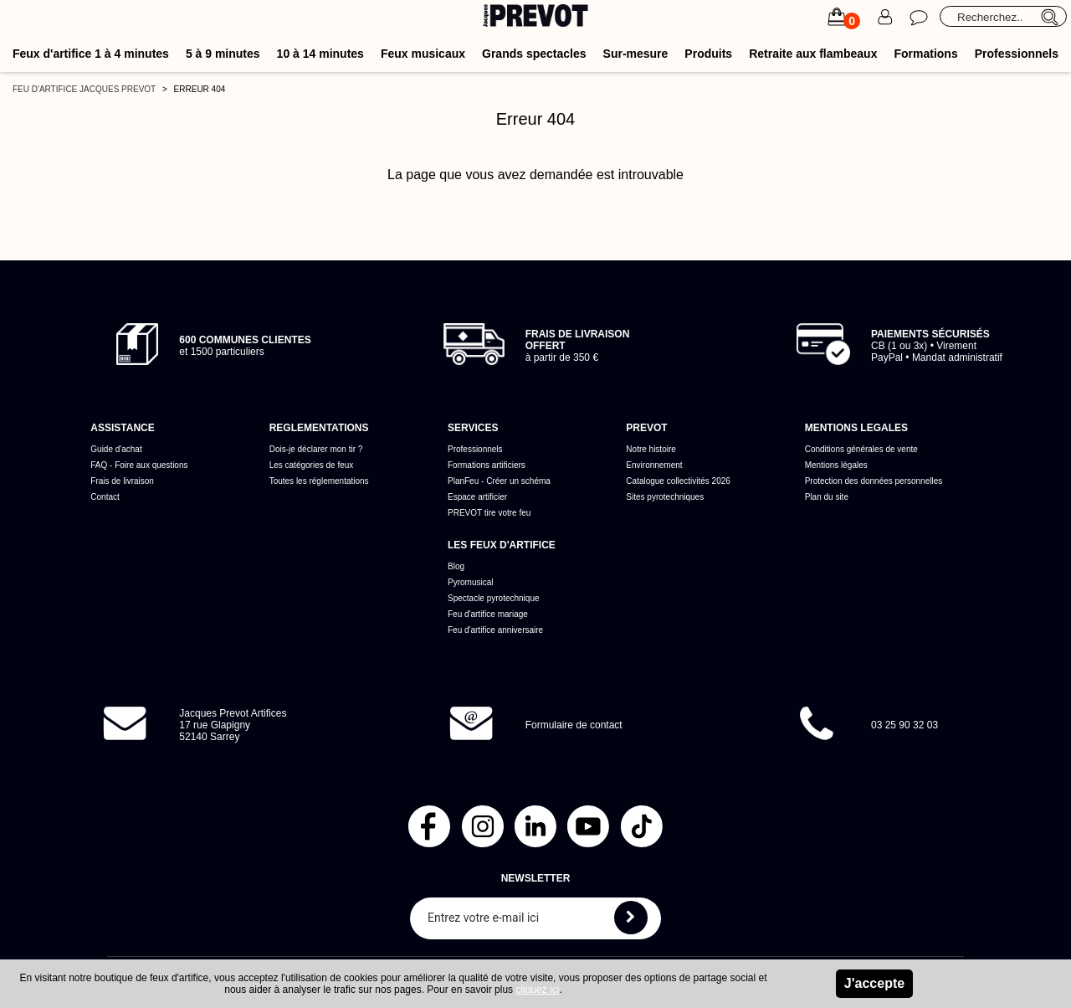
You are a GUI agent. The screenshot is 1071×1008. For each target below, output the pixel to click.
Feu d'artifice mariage (488, 614)
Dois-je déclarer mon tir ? (316, 449)
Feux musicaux (423, 53)
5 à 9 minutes (223, 53)
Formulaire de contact (574, 725)
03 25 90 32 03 (904, 725)
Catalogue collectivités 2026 (678, 481)
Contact (104, 496)
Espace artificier (477, 496)
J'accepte (874, 983)
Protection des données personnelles (874, 481)
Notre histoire (650, 449)
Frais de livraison (122, 481)
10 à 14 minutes (320, 53)
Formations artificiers (486, 465)
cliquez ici (537, 989)
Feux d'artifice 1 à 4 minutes (91, 53)
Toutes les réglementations (319, 481)
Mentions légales (836, 465)
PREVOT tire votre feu (489, 512)
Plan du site (826, 496)
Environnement (654, 465)
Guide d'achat (115, 449)
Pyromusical (470, 582)
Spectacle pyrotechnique (494, 598)
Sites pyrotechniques (665, 496)
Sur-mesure (636, 53)
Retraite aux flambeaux (813, 53)
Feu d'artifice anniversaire (495, 630)
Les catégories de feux (311, 465)
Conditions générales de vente (861, 449)
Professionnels (1016, 53)
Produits (708, 53)
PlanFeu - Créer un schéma (499, 481)
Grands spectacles (534, 53)
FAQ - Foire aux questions (138, 465)
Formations (925, 53)
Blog (456, 566)
